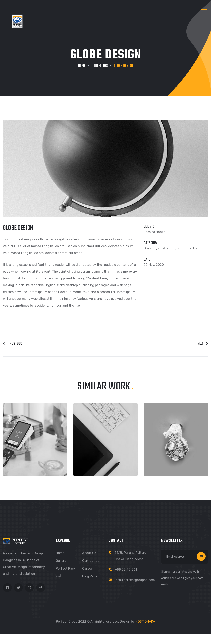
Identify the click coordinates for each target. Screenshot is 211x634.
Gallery (61, 561)
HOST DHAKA (145, 621)
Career (87, 568)
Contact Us (90, 561)
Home (82, 66)
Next (202, 343)
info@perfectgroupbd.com (135, 580)
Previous (13, 343)
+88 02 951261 (126, 569)
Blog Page (89, 576)
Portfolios (100, 66)
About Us (89, 553)
